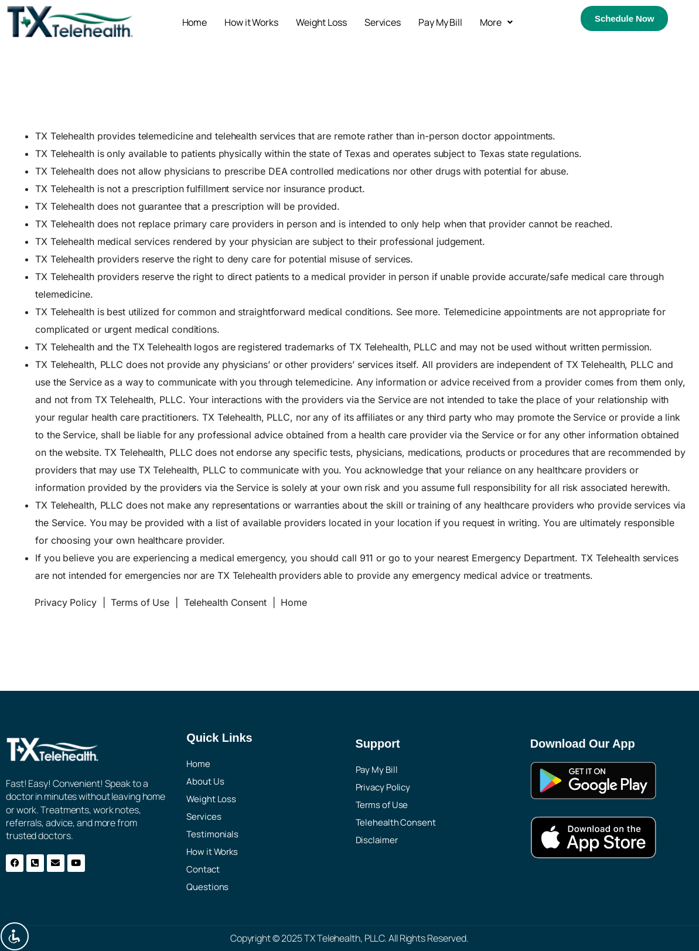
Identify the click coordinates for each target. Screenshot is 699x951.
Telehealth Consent (225, 602)
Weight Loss (321, 22)
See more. (418, 312)
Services (382, 22)
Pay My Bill (440, 22)
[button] (496, 22)
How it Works (251, 22)
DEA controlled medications (329, 171)
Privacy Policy (66, 602)
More (496, 22)
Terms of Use (140, 602)
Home (194, 22)
